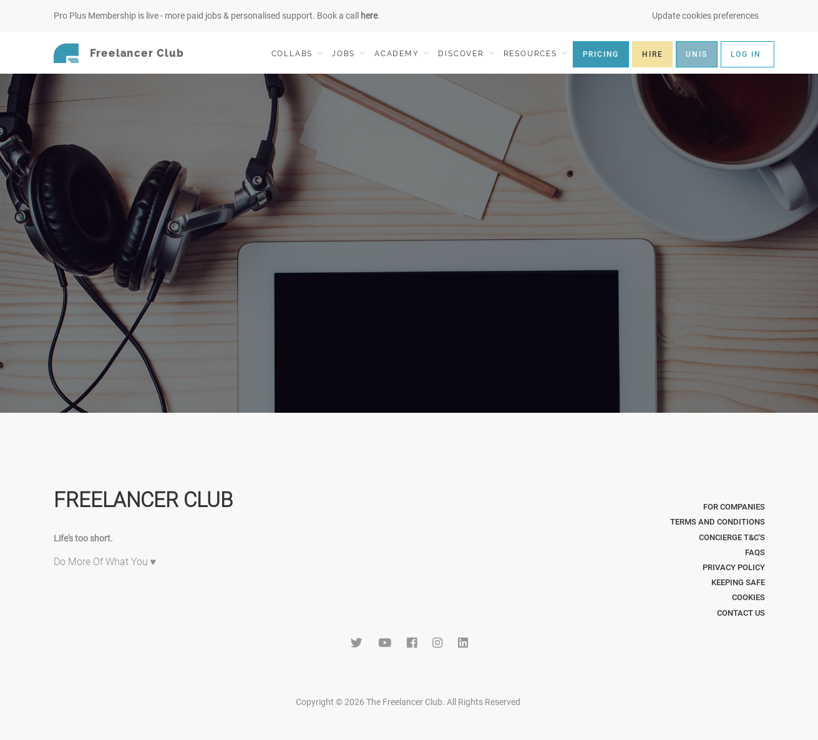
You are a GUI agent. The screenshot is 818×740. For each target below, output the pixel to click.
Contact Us (741, 613)
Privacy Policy (734, 567)
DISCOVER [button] (466, 53)
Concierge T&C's (732, 537)
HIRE (652, 54)
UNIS (696, 54)
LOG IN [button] (746, 54)
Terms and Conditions (717, 521)
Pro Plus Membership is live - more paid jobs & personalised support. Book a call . (217, 16)
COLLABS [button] (297, 53)
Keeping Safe (738, 582)
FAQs (755, 552)
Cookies (748, 597)
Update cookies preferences (705, 16)
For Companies (734, 506)
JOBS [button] (349, 53)
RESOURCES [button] (536, 53)
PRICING (601, 54)
